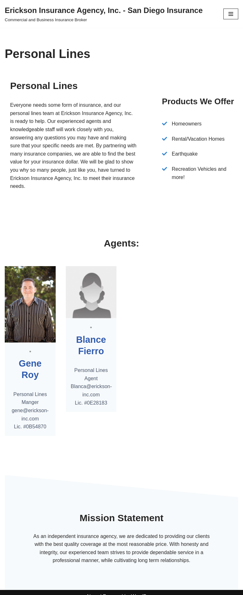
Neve (93, 588)
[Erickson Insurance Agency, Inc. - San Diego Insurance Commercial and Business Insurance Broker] (104, 13)
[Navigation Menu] (230, 14)
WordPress (143, 588)
